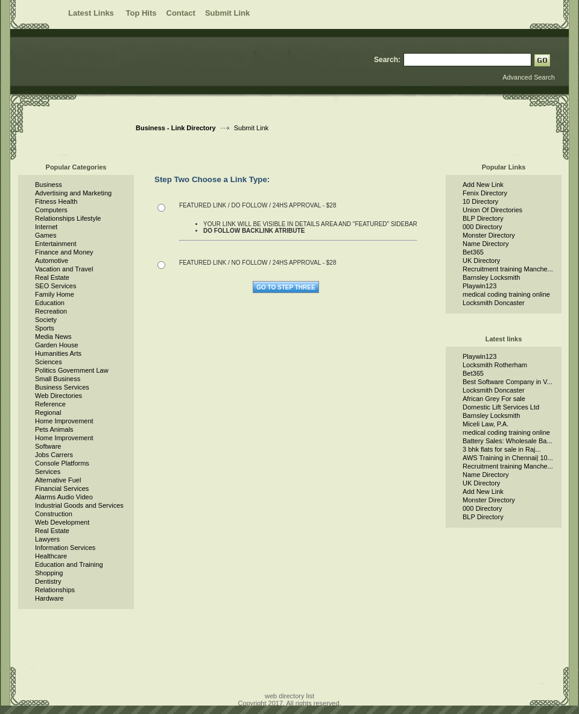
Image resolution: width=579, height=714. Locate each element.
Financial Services (62, 488)
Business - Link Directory (176, 127)
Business (48, 184)
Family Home (54, 294)
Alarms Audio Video (64, 497)
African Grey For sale (494, 398)
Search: (387, 59)
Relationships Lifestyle (68, 218)
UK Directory (481, 260)
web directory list (289, 696)
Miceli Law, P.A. (485, 424)
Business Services (62, 387)
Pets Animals (54, 429)
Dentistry (48, 581)
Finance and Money (64, 252)
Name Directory (485, 243)
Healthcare (51, 556)
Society (46, 319)
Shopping (49, 573)
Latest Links (92, 12)
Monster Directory (489, 235)
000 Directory (482, 226)
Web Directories (58, 395)
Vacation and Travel (64, 269)
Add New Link (483, 184)
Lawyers (47, 539)
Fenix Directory (485, 193)
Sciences (48, 361)
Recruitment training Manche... (508, 269)
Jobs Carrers (54, 454)
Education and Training (69, 564)
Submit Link (227, 12)
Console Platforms (62, 463)
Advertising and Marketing (73, 193)
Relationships (55, 589)
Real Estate (52, 277)
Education (50, 302)
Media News (53, 336)
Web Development (62, 522)
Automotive (51, 260)
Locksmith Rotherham (495, 364)
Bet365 (473, 252)
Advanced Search (528, 77)
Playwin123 (479, 285)
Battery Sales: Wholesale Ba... (507, 440)
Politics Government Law (72, 370)
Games (45, 235)
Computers (51, 209)
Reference (50, 404)
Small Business (57, 378)
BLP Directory (483, 218)
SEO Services (55, 285)
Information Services (65, 547)
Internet (46, 226)
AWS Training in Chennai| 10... (508, 457)
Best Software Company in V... (507, 381)
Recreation (51, 311)
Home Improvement (64, 421)
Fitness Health (56, 201)
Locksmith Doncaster (494, 302)
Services (47, 471)
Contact (180, 12)
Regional (48, 412)
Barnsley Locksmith (491, 277)
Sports (44, 328)
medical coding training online (506, 294)
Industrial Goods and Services (79, 505)
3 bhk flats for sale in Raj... (502, 449)
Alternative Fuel (58, 480)
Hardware (49, 598)
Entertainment (55, 243)
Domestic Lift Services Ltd (501, 407)
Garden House (56, 345)
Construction (53, 513)
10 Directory (480, 201)
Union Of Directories (492, 209)
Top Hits (140, 12)
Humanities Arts (58, 353)
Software (48, 446)
